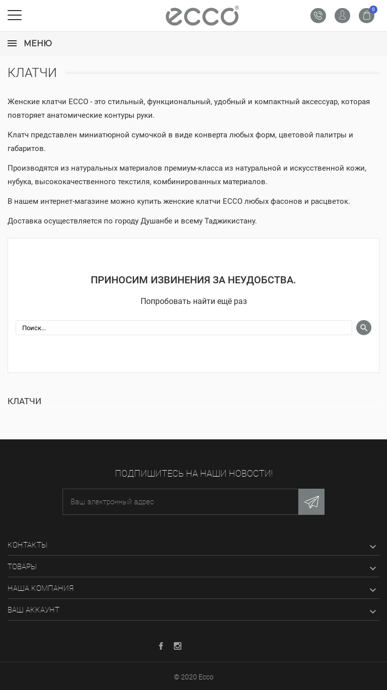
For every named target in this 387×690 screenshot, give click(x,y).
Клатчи (24, 401)
